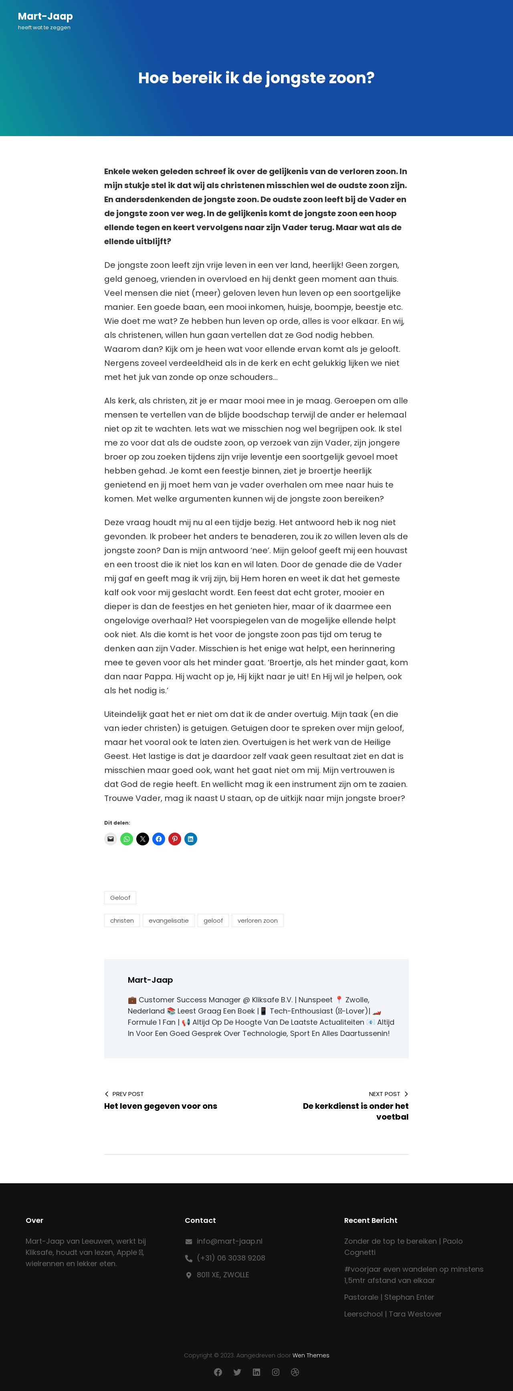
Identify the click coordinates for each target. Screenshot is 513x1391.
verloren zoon (258, 920)
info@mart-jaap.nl (230, 1241)
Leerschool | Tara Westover (393, 1314)
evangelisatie (169, 920)
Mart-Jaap (45, 16)
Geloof (120, 897)
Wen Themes (311, 1355)
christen (122, 920)
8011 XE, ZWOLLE (223, 1275)
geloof (213, 920)
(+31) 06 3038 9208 (231, 1258)
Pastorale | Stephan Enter (389, 1297)
